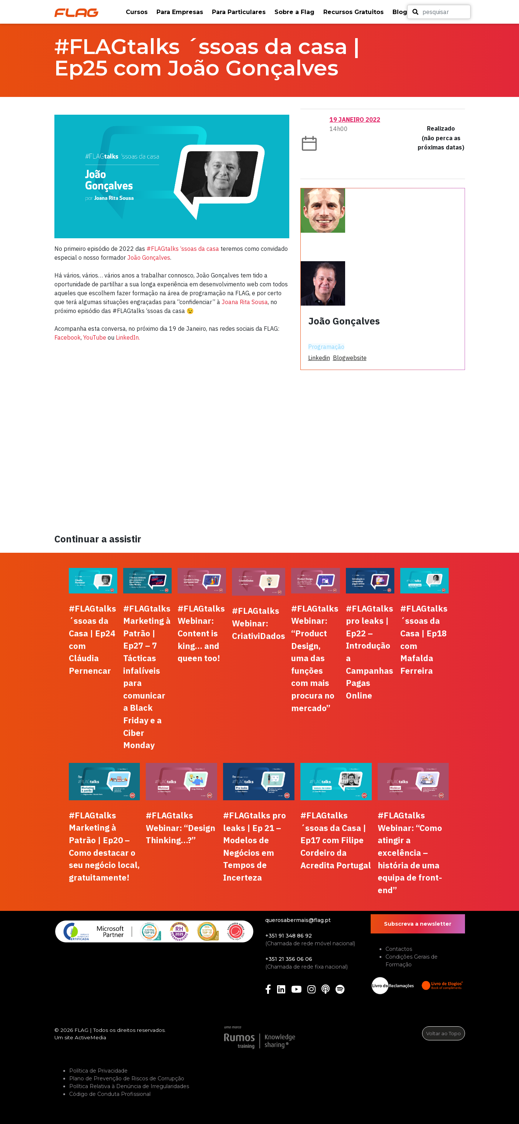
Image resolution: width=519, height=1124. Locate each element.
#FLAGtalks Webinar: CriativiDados (258, 623)
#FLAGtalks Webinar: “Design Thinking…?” (180, 827)
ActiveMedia (90, 1037)
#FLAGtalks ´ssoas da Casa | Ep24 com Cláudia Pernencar (92, 639)
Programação (326, 346)
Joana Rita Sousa (245, 302)
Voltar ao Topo (443, 1033)
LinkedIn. (128, 337)
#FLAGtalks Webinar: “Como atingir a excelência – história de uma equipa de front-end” (410, 852)
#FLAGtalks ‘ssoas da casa (182, 248)
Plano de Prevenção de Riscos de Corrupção (126, 1078)
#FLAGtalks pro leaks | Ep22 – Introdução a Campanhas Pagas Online (369, 652)
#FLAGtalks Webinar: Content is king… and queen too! (201, 633)
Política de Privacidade (98, 1070)
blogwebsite (350, 357)
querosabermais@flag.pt (298, 920)
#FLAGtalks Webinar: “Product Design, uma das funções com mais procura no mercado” (314, 658)
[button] (137, 12)
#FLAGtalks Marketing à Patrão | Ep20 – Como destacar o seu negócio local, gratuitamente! (104, 846)
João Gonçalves (148, 257)
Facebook (67, 337)
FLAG (81, 1030)
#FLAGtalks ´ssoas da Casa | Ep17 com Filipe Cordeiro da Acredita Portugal (335, 840)
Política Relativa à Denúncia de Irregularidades (129, 1086)
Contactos (398, 949)
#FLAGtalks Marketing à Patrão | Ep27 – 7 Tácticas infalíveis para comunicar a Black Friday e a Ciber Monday (147, 677)
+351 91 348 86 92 (288, 935)
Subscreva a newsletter (417, 924)
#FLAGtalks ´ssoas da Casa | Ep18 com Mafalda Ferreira (424, 639)
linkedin (319, 357)
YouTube (94, 337)
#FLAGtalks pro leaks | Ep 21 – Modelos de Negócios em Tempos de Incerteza (254, 846)
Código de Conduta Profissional (110, 1094)
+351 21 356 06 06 (288, 959)
